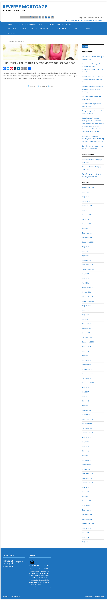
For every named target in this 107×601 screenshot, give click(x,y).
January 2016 (87, 469)
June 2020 (85, 278)
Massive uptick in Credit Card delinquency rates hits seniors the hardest (92, 79)
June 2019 (85, 310)
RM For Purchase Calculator (60, 24)
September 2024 (88, 188)
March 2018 (86, 360)
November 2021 (87, 238)
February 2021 (87, 260)
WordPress (101, 596)
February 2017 (87, 410)
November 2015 (87, 478)
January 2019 (87, 333)
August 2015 (86, 487)
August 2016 (86, 437)
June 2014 (85, 537)
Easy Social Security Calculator (20, 29)
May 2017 (85, 401)
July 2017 (85, 392)
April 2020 (86, 283)
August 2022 (86, 224)
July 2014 (85, 533)
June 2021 (85, 251)
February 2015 (87, 501)
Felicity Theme (88, 596)
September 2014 (88, 524)
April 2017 (86, 406)
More (51, 86)
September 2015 (88, 483)
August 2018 (86, 346)
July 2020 (85, 274)
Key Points (12, 33)
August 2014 (86, 528)
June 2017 (85, 396)
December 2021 (87, 233)
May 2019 (85, 315)
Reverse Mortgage (25, 7)
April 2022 (86, 228)
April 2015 (86, 496)
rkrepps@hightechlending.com (93, 20)
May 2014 (85, 542)
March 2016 (86, 460)
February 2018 (87, 365)
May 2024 (85, 197)
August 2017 (86, 387)
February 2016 (87, 465)
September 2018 (88, 342)
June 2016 (85, 446)
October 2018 (87, 337)
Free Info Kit (44, 29)
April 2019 (86, 319)
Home (10, 24)
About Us (76, 29)
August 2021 (86, 247)
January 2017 (87, 415)
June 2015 (85, 492)
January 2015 (87, 505)
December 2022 (87, 219)
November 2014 (87, 515)
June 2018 (85, 351)
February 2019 (87, 328)
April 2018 (86, 356)
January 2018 (87, 369)
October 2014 (87, 519)
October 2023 (87, 206)
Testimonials (61, 29)
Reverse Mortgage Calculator (30, 24)
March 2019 (86, 324)
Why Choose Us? (92, 29)
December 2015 (87, 474)
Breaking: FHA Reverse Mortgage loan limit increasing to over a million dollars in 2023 (93, 138)
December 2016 (87, 419)
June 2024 (85, 192)
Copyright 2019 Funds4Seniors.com (12, 596)
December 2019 (87, 296)
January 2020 (87, 292)
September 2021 (88, 242)
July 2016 (85, 442)
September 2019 (88, 301)
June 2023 (85, 210)
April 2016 (86, 455)
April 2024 (86, 201)
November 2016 (87, 424)
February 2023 (87, 215)
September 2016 (88, 433)
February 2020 (87, 287)
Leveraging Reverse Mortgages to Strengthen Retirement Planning (92, 89)
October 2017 (87, 378)
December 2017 (87, 374)
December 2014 (87, 510)
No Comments (43, 86)
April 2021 (86, 256)
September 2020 (88, 269)
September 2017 (88, 383)
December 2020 (87, 265)
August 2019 (86, 306)
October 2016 (87, 428)
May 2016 (85, 451)
